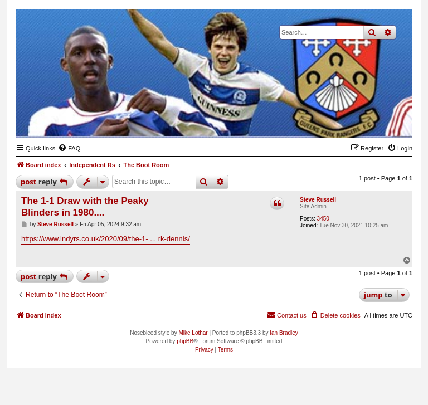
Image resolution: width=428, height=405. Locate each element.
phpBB (185, 341)
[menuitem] (69, 148)
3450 (323, 219)
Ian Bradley (284, 333)
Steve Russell (318, 200)
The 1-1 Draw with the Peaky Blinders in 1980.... (85, 207)
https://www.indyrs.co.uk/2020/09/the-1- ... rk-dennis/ (105, 239)
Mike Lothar (192, 333)
